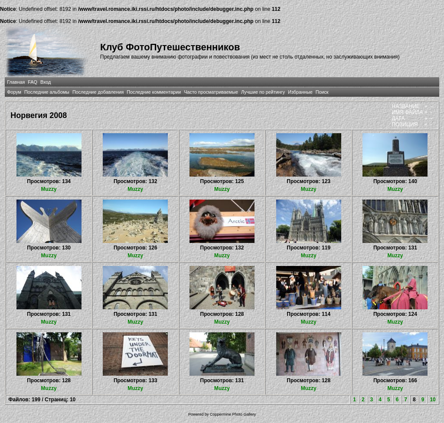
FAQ (32, 82)
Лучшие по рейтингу (263, 92)
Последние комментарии (154, 92)
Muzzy (49, 189)
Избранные (300, 92)
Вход (45, 82)
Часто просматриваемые (211, 92)
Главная (16, 82)
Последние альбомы (46, 92)
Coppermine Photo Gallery (233, 414)
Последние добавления (98, 92)
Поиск (322, 92)
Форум (14, 92)
